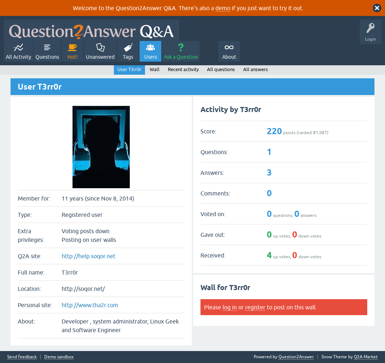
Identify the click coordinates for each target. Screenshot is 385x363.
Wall (155, 69)
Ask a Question (181, 57)
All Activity (18, 57)
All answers (255, 69)
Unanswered (100, 57)
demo (222, 8)
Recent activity (183, 69)
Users (150, 57)
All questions (221, 69)
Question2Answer (296, 356)
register (255, 307)
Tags (128, 57)
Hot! (72, 57)
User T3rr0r (129, 69)
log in (230, 307)
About (229, 57)
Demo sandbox (59, 357)
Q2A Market (366, 356)
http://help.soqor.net (88, 256)
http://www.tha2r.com (90, 305)
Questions (47, 57)
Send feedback (22, 357)
